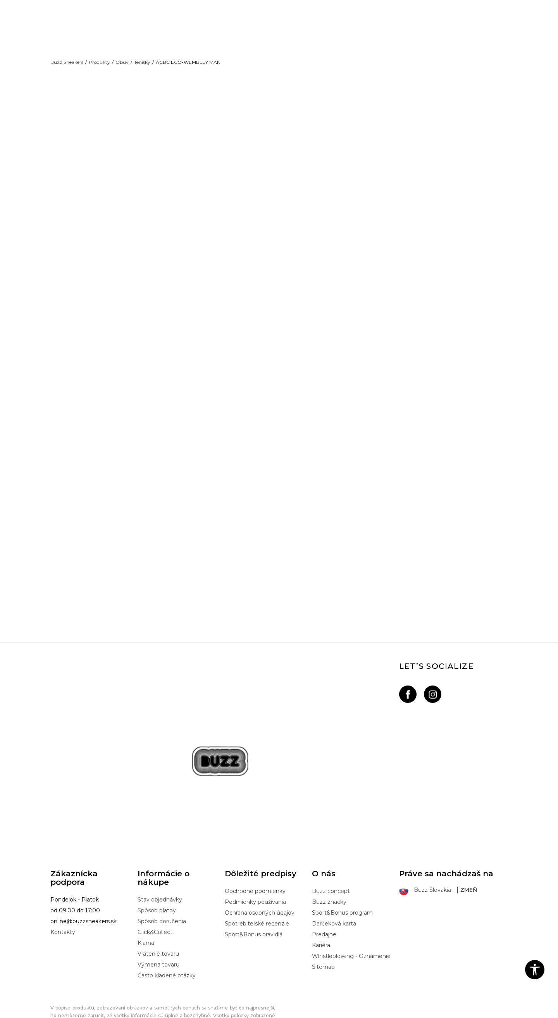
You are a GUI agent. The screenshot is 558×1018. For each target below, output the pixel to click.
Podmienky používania (255, 866)
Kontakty (62, 896)
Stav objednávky (160, 864)
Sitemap (323, 931)
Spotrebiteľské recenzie (257, 888)
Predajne (324, 899)
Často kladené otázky (167, 940)
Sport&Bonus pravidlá (253, 899)
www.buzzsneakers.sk (116, 1013)
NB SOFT (182, 1013)
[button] (534, 969)
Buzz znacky (329, 866)
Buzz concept (331, 855)
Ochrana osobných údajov (259, 877)
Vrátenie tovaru (158, 918)
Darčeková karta (334, 888)
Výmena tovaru (158, 929)
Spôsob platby (157, 875)
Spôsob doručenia (162, 886)
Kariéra (321, 910)
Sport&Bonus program (342, 877)
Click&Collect (155, 896)
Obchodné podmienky (255, 855)
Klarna (146, 907)
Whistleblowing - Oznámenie (351, 920)
